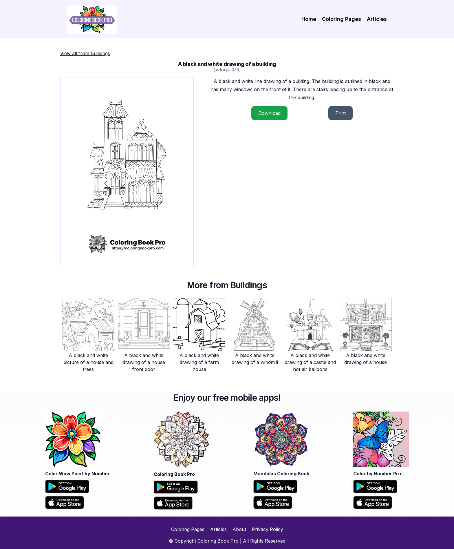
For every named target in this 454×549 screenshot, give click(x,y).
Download (269, 113)
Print (340, 113)
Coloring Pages (341, 19)
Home (308, 19)
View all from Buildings (85, 53)
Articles (377, 19)
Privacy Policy (267, 529)
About (239, 529)
